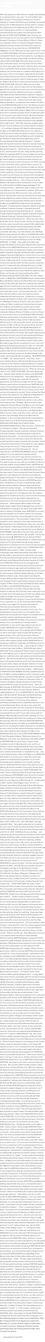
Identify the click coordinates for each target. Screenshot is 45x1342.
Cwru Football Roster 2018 (33, 1318)
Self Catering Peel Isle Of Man (24, 1329)
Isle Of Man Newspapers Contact (12, 1318)
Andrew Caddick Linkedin (27, 1323)
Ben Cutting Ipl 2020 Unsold (10, 1321)
